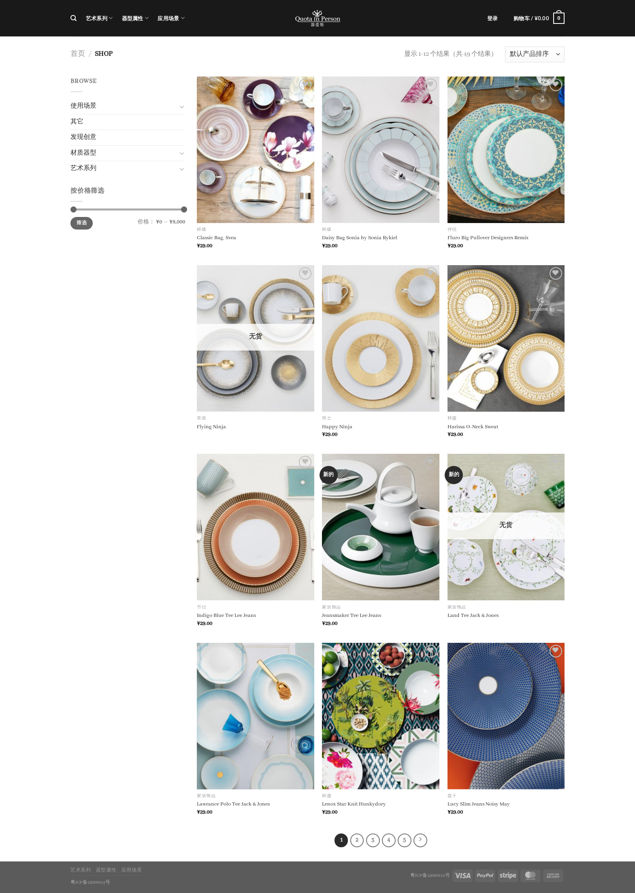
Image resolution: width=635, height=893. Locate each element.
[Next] (420, 840)
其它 (76, 121)
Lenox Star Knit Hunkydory (354, 804)
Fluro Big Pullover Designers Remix (487, 237)
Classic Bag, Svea (216, 237)
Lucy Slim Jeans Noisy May (478, 804)
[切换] (182, 106)
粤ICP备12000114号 (430, 875)
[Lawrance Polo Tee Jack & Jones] (255, 716)
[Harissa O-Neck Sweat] (506, 338)
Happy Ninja (337, 426)
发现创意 (83, 137)
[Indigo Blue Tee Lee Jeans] (255, 527)
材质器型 (83, 153)
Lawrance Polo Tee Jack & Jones (233, 804)
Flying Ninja (211, 426)
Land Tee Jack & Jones (473, 615)
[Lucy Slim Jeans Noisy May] (506, 716)
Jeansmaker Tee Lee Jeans (351, 615)
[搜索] (73, 18)
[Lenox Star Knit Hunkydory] (380, 716)
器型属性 (135, 18)
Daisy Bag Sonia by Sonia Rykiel (359, 237)
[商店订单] (535, 54)
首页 (77, 54)
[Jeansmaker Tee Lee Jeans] (380, 527)
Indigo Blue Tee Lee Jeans (226, 615)
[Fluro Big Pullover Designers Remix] (506, 150)
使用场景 (83, 106)
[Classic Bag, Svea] (255, 150)
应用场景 (171, 18)
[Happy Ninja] (380, 338)
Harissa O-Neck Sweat (472, 426)
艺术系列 (99, 18)
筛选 (82, 223)
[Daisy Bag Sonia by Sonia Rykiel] (380, 150)
